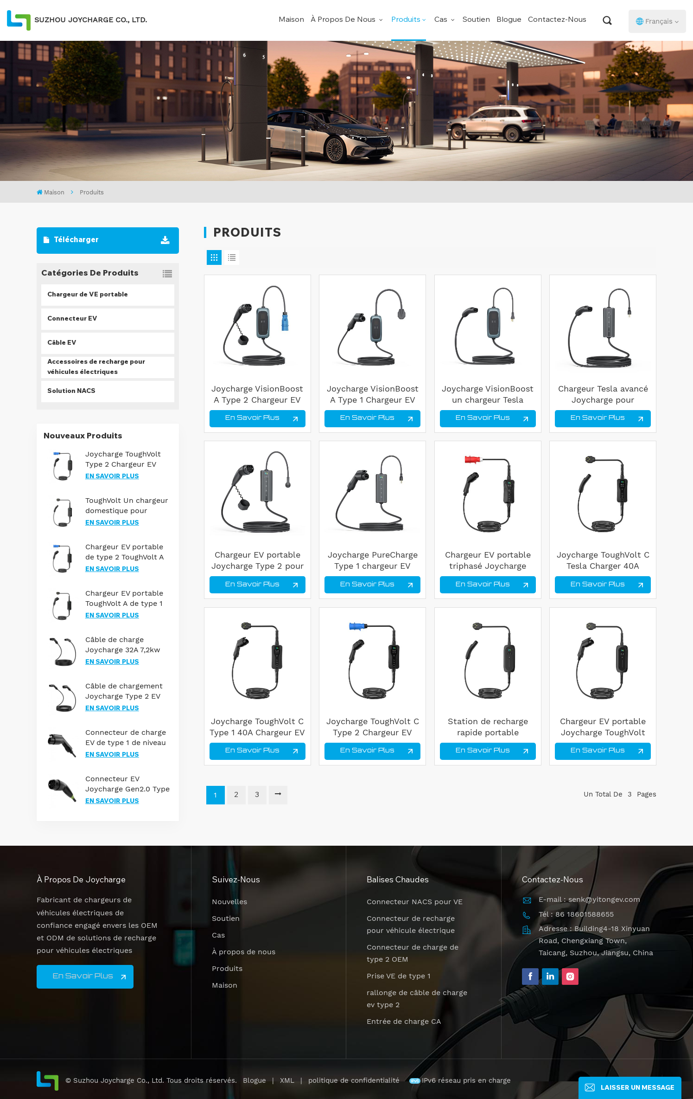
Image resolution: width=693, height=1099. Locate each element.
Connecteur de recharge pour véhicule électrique (411, 924)
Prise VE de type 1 (399, 975)
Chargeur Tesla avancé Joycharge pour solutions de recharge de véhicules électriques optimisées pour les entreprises (603, 394)
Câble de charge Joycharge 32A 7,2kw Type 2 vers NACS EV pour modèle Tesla (122, 645)
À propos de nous (344, 20)
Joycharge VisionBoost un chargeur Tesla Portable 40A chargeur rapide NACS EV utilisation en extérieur (487, 394)
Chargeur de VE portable (87, 295)
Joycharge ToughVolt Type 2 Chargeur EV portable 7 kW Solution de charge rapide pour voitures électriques (127, 459)
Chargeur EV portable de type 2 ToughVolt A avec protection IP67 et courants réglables (127, 552)
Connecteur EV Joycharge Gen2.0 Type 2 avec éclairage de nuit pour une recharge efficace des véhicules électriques (128, 784)
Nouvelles (229, 901)
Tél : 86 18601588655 (576, 914)
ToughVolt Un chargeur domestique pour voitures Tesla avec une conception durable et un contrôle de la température (127, 506)
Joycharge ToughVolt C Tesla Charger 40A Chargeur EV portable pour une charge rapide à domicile (603, 561)
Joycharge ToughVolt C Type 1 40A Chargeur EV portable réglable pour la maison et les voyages (257, 727)
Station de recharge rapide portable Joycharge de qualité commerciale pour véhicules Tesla (487, 727)
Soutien (476, 20)
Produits (405, 20)
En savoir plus (112, 477)
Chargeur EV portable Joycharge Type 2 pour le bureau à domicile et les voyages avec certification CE (257, 561)
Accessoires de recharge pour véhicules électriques (96, 367)
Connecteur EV (72, 319)
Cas (441, 20)
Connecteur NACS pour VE (415, 901)
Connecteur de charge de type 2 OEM (412, 953)
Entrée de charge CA (404, 1021)
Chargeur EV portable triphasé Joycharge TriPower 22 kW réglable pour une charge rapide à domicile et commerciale (488, 561)
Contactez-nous (557, 20)
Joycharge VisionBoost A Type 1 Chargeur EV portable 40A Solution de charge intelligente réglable (373, 394)
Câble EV (61, 343)
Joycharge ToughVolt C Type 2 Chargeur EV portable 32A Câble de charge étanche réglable (372, 727)
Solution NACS (71, 391)
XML (287, 1080)
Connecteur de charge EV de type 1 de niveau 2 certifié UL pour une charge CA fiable (125, 738)
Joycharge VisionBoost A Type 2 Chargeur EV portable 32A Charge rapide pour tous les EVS (257, 394)
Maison (291, 20)
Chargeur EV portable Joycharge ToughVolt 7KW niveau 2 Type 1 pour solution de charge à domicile (603, 727)
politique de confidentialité (355, 1080)
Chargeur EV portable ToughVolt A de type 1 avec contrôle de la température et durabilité (124, 599)
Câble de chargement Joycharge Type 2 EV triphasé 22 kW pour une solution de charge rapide (127, 691)
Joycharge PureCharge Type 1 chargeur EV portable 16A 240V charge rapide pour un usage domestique (373, 561)
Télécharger (71, 240)
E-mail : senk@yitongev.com (589, 899)
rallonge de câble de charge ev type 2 (417, 998)
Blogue (508, 20)
